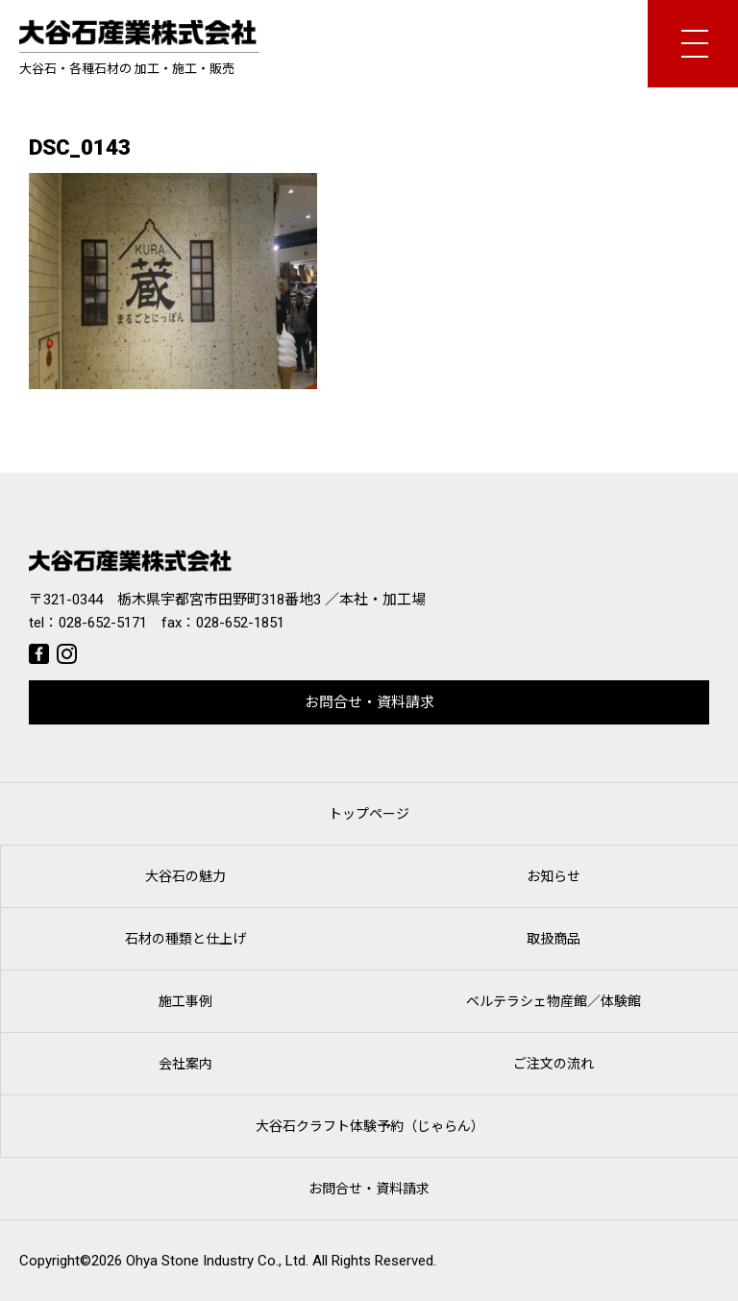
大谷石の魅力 (185, 876)
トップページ (369, 814)
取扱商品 (553, 938)
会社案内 (185, 1063)
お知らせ (553, 876)
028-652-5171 (103, 622)
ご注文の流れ (553, 1063)
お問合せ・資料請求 (369, 702)
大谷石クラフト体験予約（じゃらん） (370, 1126)
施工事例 (185, 1001)
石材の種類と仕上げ (185, 938)
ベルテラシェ (553, 1001)
